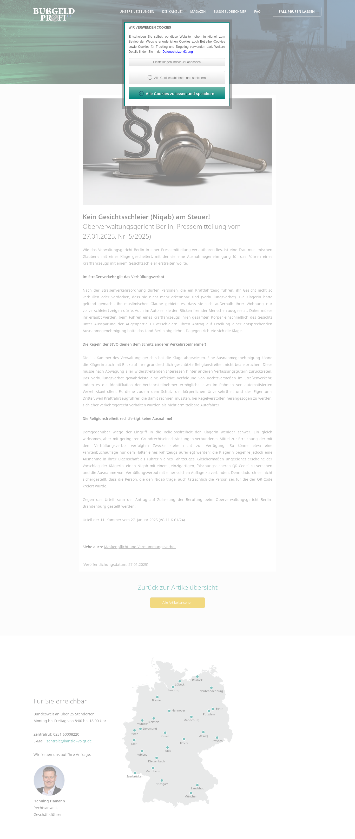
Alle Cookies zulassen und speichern (180, 93)
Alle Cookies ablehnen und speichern (180, 78)
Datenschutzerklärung (177, 51)
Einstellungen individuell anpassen (177, 62)
